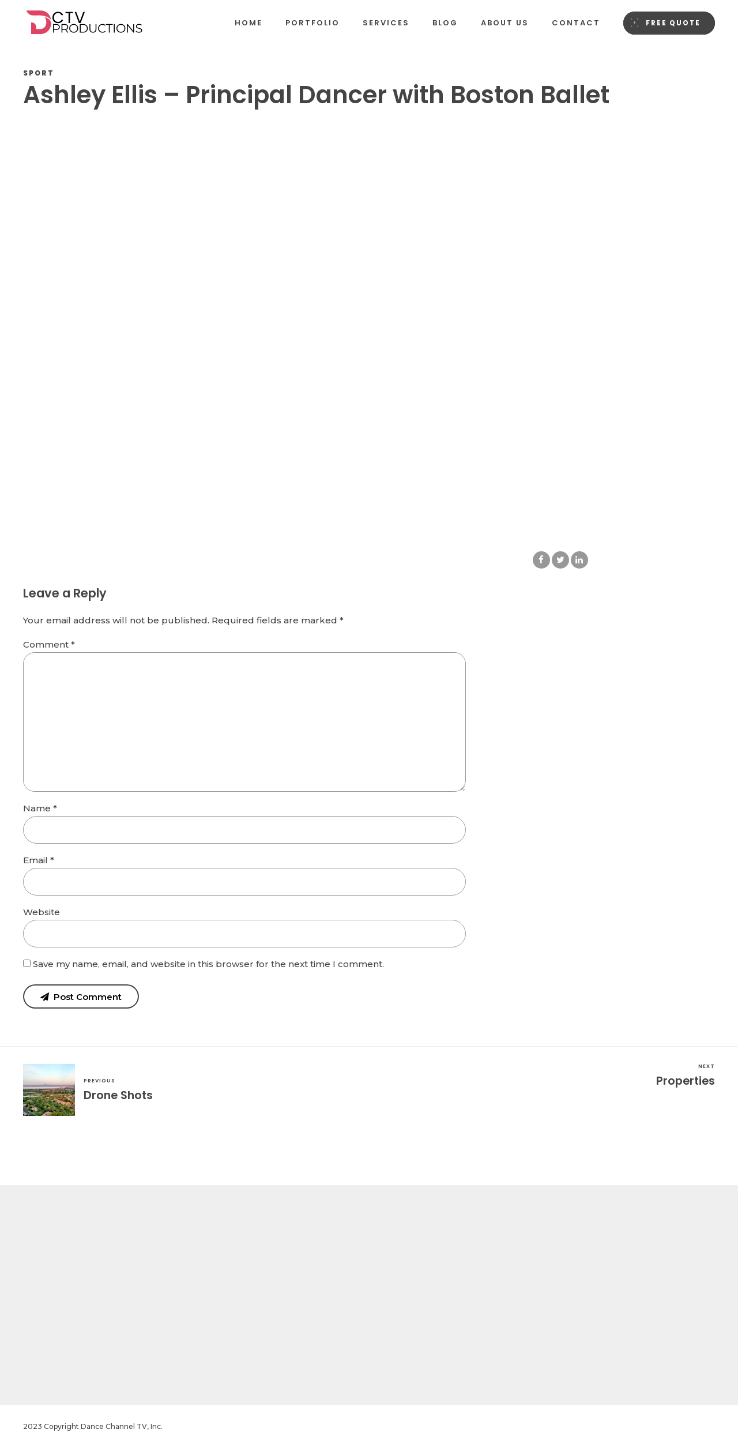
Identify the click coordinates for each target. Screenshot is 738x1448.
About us (505, 22)
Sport (38, 73)
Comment (49, 644)
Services (386, 22)
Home (248, 22)
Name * (40, 808)
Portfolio (312, 22)
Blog (445, 22)
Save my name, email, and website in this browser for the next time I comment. (208, 963)
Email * (38, 860)
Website (41, 912)
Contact (576, 22)
